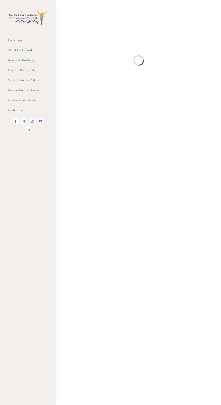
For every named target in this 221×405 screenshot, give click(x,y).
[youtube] (40, 121)
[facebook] (15, 121)
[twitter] (24, 121)
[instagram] (32, 121)
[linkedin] (28, 129)
